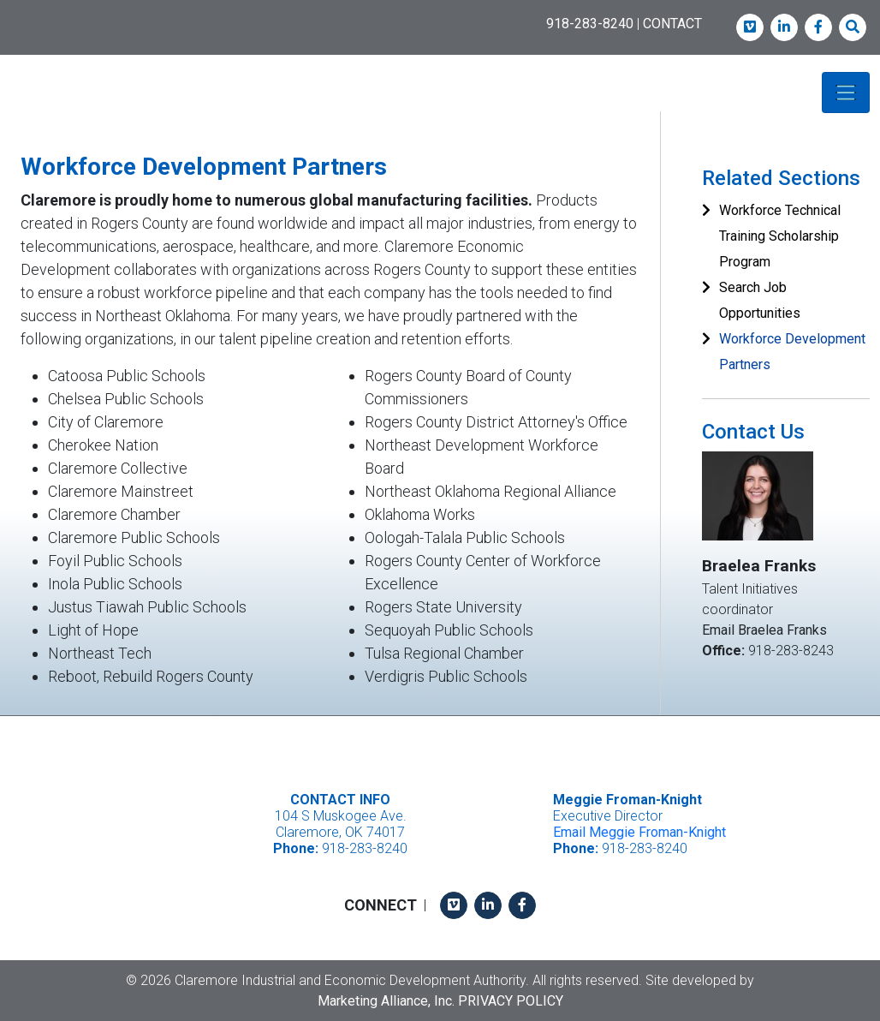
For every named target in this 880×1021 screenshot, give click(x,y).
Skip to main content (0, 14)
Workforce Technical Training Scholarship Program (780, 236)
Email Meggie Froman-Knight (639, 832)
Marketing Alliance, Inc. (386, 1000)
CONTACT (672, 23)
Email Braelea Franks (764, 629)
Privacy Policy (510, 1000)
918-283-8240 (589, 23)
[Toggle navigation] (846, 92)
